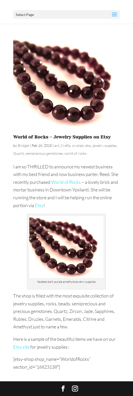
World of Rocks (66, 182)
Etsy (39, 205)
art (56, 145)
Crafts (65, 145)
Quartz (18, 153)
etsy (88, 145)
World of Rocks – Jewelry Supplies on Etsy (62, 137)
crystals (78, 145)
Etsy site (21, 347)
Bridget (23, 145)
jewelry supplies (104, 145)
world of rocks (75, 153)
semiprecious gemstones (44, 153)
